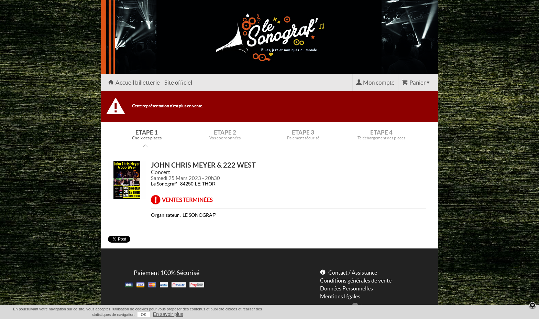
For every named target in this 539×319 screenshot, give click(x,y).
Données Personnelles (346, 288)
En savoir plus (168, 314)
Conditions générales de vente (356, 280)
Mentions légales (340, 296)
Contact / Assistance (352, 272)
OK (143, 314)
